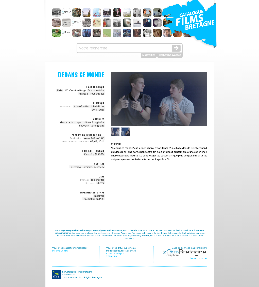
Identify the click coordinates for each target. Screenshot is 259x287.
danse (63, 122)
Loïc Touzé (98, 109)
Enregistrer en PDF (93, 198)
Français (83, 93)
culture (87, 122)
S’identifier (112, 256)
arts (70, 122)
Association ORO (94, 138)
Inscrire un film (60, 250)
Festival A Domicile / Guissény (87, 166)
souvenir (84, 125)
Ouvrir (100, 182)
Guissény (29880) (94, 154)
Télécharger (97, 179)
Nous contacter (199, 258)
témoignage (97, 125)
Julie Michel (97, 106)
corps (78, 122)
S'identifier (148, 54)
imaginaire (98, 122)
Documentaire (96, 90)
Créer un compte (115, 253)
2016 (60, 90)
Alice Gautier (81, 106)
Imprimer (99, 195)
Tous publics (97, 93)
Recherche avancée (170, 54)
